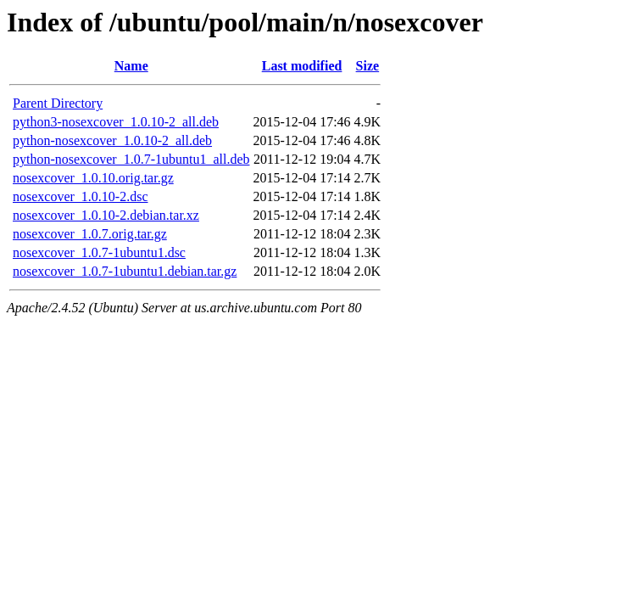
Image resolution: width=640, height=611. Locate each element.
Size (368, 66)
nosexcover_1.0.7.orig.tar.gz (90, 234)
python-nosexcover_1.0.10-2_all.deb (112, 140)
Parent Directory (58, 103)
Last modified (302, 66)
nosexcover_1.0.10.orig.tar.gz (93, 178)
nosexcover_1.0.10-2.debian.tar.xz (106, 215)
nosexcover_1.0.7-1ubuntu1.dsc (99, 252)
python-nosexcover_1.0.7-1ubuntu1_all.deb (131, 159)
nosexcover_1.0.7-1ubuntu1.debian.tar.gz (125, 271)
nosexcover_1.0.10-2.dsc (80, 196)
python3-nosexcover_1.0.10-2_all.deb (116, 122)
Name (131, 66)
